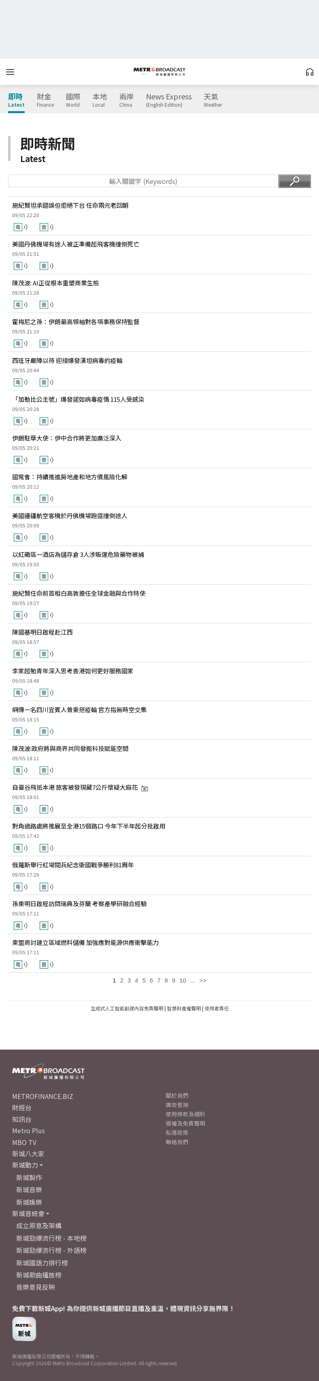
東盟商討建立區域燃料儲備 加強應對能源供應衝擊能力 (85, 942)
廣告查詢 (177, 1105)
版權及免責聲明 (185, 1123)
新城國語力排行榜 (42, 1262)
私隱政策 (177, 1132)
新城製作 (29, 1177)
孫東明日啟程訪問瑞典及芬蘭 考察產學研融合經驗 (79, 903)
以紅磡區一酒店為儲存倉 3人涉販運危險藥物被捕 (78, 554)
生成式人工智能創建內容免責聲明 (127, 1008)
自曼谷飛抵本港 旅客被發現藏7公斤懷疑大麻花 (80, 787)
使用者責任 (217, 1008)
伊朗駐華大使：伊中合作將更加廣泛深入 (66, 438)
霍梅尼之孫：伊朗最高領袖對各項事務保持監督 (75, 321)
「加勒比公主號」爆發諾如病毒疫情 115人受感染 (78, 399)
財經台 (22, 1107)
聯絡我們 (177, 1142)
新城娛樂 (29, 1202)
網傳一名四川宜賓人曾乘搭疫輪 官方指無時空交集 (79, 709)
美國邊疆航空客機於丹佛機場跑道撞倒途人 (69, 515)
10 (183, 980)
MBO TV (24, 1142)
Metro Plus (28, 1130)
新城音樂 (29, 1189)
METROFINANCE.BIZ (42, 1096)
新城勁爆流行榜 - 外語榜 (51, 1250)
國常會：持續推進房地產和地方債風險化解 (69, 476)
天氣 (213, 100)
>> (203, 980)
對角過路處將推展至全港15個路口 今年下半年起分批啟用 (88, 826)
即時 (16, 100)
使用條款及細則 (185, 1114)
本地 (100, 100)
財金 (45, 100)
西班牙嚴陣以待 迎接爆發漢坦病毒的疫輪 (67, 360)
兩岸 (126, 100)
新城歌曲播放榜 (38, 1275)
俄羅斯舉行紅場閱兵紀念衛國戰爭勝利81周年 (73, 864)
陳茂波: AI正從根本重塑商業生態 (55, 282)
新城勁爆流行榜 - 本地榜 (51, 1238)
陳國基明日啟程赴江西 (42, 632)
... (192, 980)
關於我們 (177, 1095)
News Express (169, 100)
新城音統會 (28, 1213)
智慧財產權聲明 (184, 1008)
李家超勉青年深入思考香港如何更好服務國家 (72, 670)
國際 (73, 100)
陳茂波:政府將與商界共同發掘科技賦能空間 (70, 748)
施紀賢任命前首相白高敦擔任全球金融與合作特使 (79, 593)
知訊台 (22, 1119)
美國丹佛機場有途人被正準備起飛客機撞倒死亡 (75, 244)
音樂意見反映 (35, 1287)
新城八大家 (28, 1153)
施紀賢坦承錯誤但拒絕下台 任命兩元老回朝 (70, 205)
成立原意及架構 (38, 1225)
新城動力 (25, 1165)
